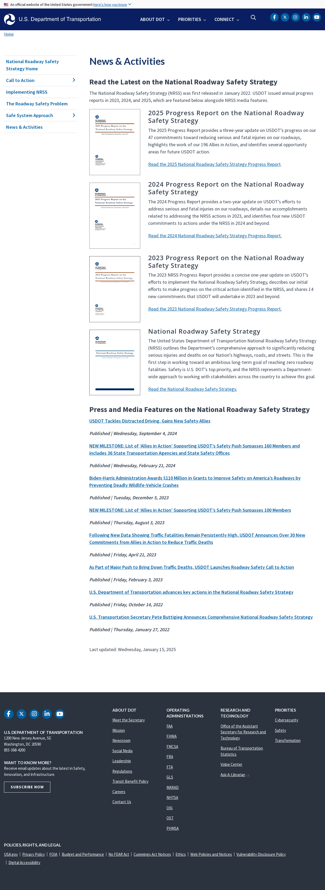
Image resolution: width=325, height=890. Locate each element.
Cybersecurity (286, 720)
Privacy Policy (33, 854)
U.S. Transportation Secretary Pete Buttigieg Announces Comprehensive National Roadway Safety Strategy (201, 617)
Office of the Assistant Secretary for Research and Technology (243, 732)
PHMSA (172, 828)
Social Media (122, 750)
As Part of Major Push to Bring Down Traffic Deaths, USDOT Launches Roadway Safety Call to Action (191, 567)
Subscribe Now (27, 786)
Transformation (288, 740)
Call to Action (40, 80)
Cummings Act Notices (152, 854)
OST (170, 817)
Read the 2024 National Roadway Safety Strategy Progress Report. (215, 236)
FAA (169, 726)
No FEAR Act (118, 854)
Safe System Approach (40, 115)
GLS (169, 777)
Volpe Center (231, 764)
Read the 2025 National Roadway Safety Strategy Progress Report (214, 164)
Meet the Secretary (128, 720)
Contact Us (121, 801)
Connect (224, 19)
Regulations (122, 771)
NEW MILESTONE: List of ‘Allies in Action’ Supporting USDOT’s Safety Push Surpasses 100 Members (190, 510)
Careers (118, 791)
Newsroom (121, 740)
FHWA (171, 736)
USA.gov (11, 854)
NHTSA (172, 797)
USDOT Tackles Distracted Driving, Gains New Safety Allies (149, 421)
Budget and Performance (83, 854)
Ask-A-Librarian (235, 774)
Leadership (121, 760)
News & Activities (24, 127)
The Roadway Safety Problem (37, 104)
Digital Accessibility (24, 862)
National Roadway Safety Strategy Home (32, 65)
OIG (169, 807)
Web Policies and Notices (211, 854)
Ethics (180, 854)
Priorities (189, 19)
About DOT (152, 19)
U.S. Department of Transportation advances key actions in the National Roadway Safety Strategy (191, 592)
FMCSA (172, 746)
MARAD (172, 787)
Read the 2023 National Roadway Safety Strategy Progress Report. (215, 309)
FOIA (53, 854)
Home (9, 34)
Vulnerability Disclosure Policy (261, 854)
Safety (280, 730)
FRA (169, 756)
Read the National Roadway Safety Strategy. (192, 389)
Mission (118, 730)
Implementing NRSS (26, 92)
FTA (169, 766)
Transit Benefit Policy (130, 781)
